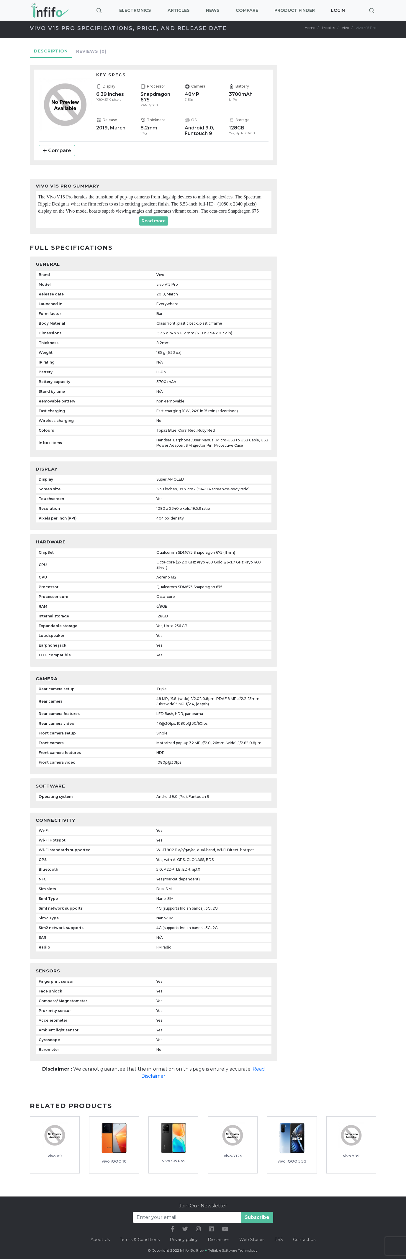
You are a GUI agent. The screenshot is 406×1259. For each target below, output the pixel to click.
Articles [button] (179, 10)
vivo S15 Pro (173, 1161)
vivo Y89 (351, 1156)
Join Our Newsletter (203, 1206)
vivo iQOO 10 (114, 1161)
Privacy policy (184, 1239)
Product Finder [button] (294, 10)
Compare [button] (247, 10)
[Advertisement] (336, 152)
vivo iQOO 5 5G (292, 1161)
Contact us (304, 1239)
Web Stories (251, 1239)
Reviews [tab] (91, 51)
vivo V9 (55, 1156)
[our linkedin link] (211, 1229)
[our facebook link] (172, 1229)
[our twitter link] (185, 1229)
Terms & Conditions (140, 1239)
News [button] (213, 10)
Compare (56, 150)
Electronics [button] (135, 10)
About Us (100, 1239)
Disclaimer (219, 1239)
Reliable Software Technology (233, 1250)
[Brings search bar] (371, 10)
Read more (154, 220)
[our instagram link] (198, 1229)
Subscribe (257, 1217)
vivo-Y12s (233, 1156)
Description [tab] (51, 51)
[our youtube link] (225, 1229)
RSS (278, 1239)
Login (338, 10)
